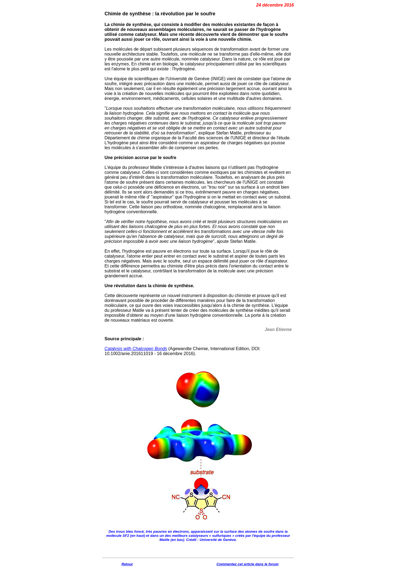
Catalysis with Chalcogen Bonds (136, 348)
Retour (127, 564)
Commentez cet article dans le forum (247, 564)
